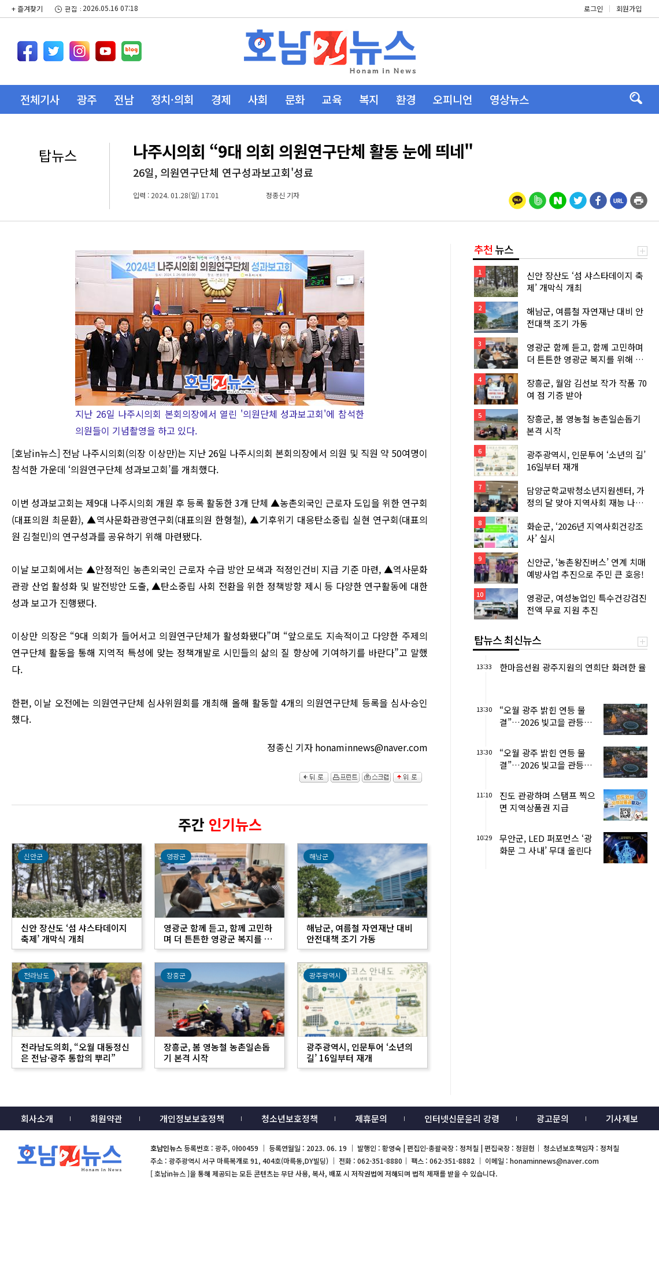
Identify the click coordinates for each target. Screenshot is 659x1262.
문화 (295, 99)
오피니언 (452, 99)
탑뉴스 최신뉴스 (507, 639)
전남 (124, 99)
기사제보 (622, 1118)
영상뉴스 (509, 99)
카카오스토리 (563, 8)
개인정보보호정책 (192, 1118)
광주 (87, 99)
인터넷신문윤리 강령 (461, 1118)
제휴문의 (371, 1118)
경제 (221, 99)
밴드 (563, 26)
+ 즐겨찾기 (27, 8)
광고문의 (552, 1118)
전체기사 (40, 99)
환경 (406, 99)
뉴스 (493, 249)
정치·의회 (172, 99)
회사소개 (37, 1118)
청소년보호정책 (289, 1118)
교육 (332, 99)
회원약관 (106, 1118)
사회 (258, 99)
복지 (369, 99)
